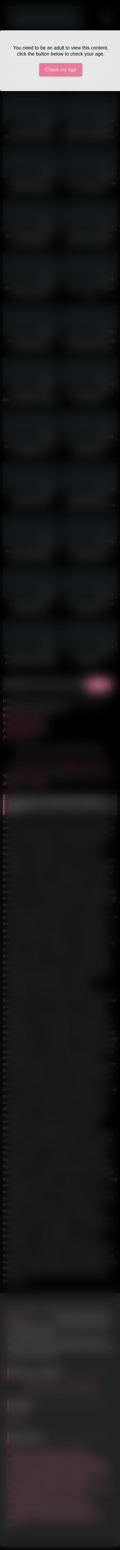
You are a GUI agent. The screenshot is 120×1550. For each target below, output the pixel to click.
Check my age (60, 69)
